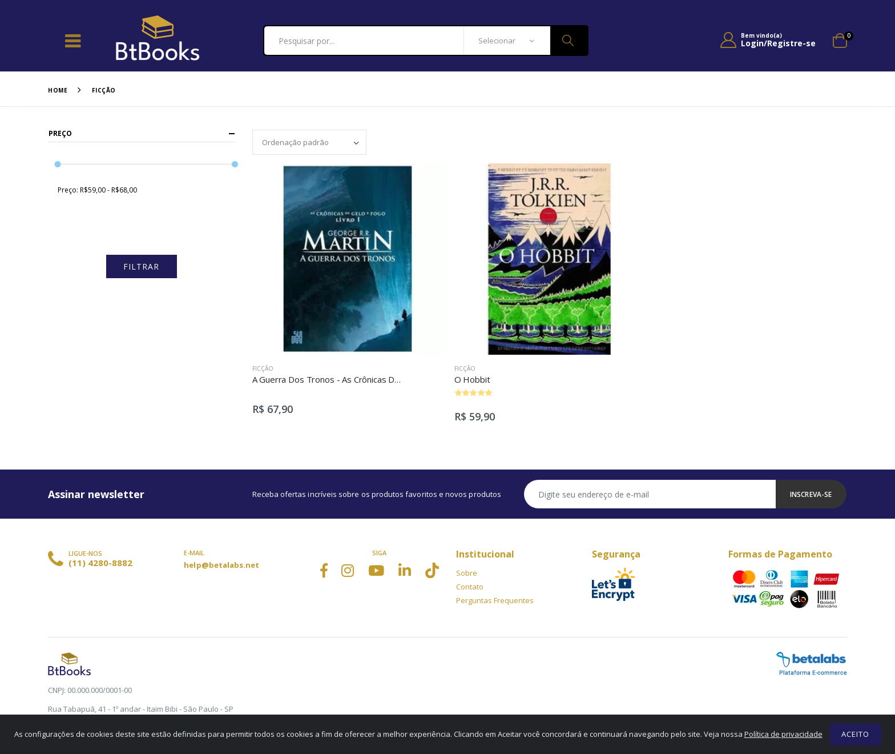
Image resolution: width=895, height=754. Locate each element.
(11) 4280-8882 (100, 562)
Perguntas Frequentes (495, 600)
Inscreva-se (811, 494)
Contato (469, 586)
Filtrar (141, 266)
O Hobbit (472, 379)
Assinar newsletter (96, 494)
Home (57, 90)
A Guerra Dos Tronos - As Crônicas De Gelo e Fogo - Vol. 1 (364, 379)
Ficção (104, 90)
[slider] (58, 164)
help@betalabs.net (221, 565)
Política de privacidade (783, 734)
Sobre (466, 573)
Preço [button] (60, 133)
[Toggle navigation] (73, 40)
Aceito (855, 734)
